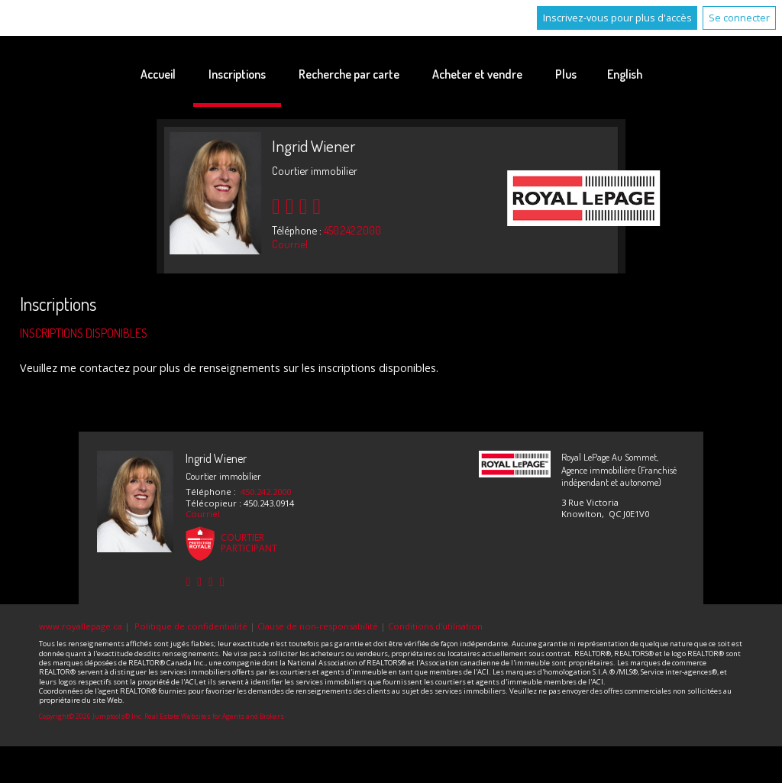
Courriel (290, 244)
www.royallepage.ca (80, 626)
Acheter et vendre (477, 74)
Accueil (158, 74)
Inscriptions (237, 74)
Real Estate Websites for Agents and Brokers (214, 716)
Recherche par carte (349, 74)
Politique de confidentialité (190, 626)
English (624, 74)
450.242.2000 (352, 230)
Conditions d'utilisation (435, 626)
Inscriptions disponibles (83, 333)
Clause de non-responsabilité (317, 626)
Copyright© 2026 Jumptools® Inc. (91, 716)
